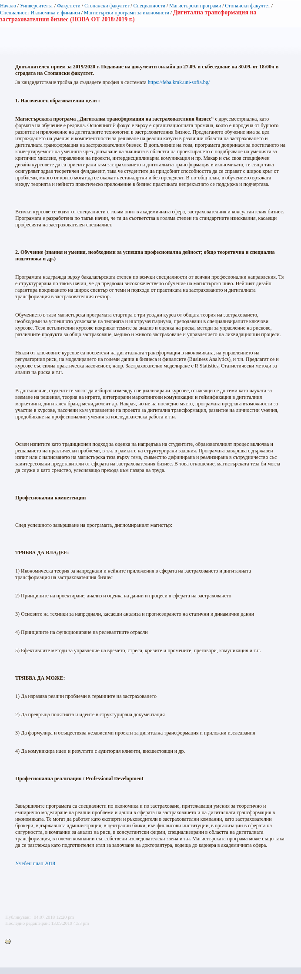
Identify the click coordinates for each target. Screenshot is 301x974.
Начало (8, 6)
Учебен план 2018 (35, 863)
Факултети (68, 6)
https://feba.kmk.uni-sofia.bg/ (179, 82)
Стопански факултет (107, 6)
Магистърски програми (195, 6)
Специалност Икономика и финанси (40, 13)
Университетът (36, 6)
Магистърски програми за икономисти (126, 13)
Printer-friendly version (10, 942)
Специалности (149, 6)
